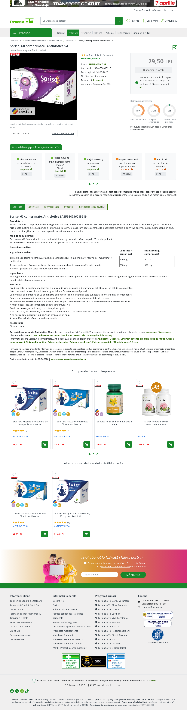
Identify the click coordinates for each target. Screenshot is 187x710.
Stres (135, 341)
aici (141, 87)
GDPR (173, 10)
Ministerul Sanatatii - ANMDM (68, 639)
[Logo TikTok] (27, 691)
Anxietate (103, 338)
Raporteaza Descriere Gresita (68, 359)
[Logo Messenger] (17, 691)
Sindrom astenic (130, 338)
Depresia (115, 338)
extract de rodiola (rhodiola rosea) (93, 335)
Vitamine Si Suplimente (35, 40)
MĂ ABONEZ (133, 574)
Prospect (98, 80)
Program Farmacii (142, 10)
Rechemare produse (20, 634)
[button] (90, 184)
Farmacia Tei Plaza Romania (111, 605)
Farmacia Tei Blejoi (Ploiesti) (111, 647)
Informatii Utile (159, 10)
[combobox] (77, 21)
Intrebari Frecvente (20, 626)
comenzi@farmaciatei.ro (154, 607)
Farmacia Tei (15, 40)
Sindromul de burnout (152, 338)
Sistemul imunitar (36, 341)
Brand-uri (15, 630)
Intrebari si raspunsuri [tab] (92, 206)
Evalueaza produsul (90, 58)
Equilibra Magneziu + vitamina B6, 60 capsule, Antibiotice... (30, 423)
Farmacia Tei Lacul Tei (108, 613)
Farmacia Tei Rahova (107, 622)
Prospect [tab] (68, 206)
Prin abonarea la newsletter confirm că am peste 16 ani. (117, 562)
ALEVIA (141, 436)
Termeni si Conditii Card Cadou (26, 605)
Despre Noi (58, 600)
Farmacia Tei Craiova (107, 643)
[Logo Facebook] (12, 691)
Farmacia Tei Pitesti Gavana (111, 634)
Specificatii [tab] (33, 206)
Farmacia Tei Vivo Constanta (111, 617)
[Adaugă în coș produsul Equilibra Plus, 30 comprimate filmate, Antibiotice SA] (86, 444)
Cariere (56, 605)
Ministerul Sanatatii (63, 634)
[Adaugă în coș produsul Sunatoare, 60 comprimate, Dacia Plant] (128, 444)
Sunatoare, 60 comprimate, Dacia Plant (114, 423)
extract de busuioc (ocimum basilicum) (50, 335)
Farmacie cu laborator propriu (25, 613)
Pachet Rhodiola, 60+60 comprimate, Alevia (156, 423)
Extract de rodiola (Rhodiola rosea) (111, 341)
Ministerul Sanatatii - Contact (68, 643)
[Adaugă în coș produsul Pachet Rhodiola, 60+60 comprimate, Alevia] (170, 444)
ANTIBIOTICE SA (97, 64)
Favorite (132, 20)
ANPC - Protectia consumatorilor (69, 647)
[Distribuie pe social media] (174, 47)
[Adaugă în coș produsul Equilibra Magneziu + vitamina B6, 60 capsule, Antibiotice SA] (45, 444)
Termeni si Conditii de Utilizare (26, 600)
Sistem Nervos (55, 40)
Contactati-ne (17, 639)
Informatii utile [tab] (51, 206)
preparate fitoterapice (158, 331)
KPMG (152, 680)
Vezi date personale (121, 566)
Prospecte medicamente (65, 630)
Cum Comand (17, 609)
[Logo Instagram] (22, 691)
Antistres (69, 40)
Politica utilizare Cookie (65, 609)
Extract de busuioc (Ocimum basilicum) (69, 341)
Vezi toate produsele (63, 133)
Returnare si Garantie (21, 622)
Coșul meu (150, 20)
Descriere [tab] (17, 206)
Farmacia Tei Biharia (107, 626)
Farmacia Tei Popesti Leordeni (112, 630)
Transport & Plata (19, 617)
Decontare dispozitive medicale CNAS (72, 626)
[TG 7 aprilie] (93, 3)
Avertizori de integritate (65, 622)
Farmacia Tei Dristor (107, 609)
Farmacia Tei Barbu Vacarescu (112, 600)
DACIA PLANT (102, 436)
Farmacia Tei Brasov (107, 639)
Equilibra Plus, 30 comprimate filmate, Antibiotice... (72, 423)
